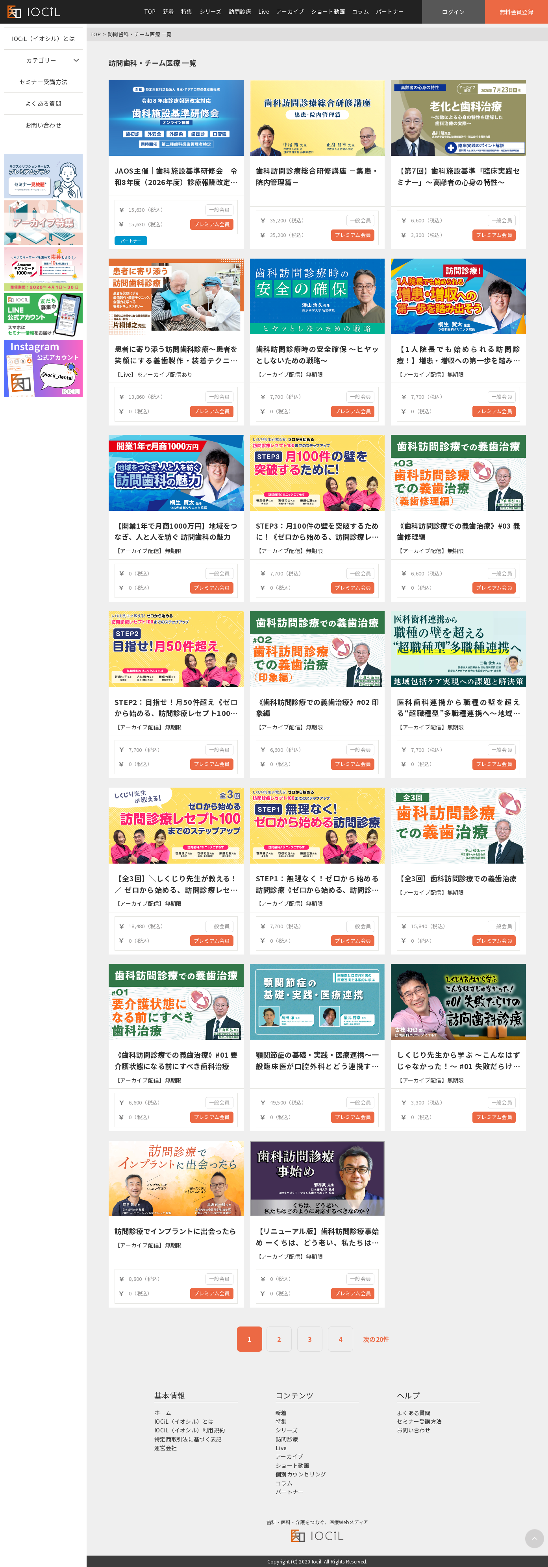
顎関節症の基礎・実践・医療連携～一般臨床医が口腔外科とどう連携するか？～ (317, 1065)
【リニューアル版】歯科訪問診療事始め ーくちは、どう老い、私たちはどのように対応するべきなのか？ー (317, 1242)
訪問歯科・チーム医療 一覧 (140, 34)
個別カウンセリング (301, 1474)
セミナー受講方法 (43, 82)
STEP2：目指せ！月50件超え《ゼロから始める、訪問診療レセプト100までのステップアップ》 (176, 713)
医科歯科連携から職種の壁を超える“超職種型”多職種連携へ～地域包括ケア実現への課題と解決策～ (458, 713)
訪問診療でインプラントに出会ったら (176, 1231)
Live (263, 11)
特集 (187, 11)
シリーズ (211, 11)
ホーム (162, 1413)
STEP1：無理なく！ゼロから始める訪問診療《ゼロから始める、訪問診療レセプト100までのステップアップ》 (317, 889)
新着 (168, 11)
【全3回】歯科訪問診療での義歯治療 (457, 878)
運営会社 (165, 1448)
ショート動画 (328, 11)
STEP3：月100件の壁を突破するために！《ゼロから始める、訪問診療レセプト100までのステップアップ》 (317, 536)
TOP (150, 11)
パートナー (390, 11)
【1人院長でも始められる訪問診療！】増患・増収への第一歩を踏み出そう (458, 360)
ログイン (453, 12)
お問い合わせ (43, 125)
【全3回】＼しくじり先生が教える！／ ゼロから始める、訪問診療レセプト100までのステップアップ (176, 889)
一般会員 (219, 209)
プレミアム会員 (212, 224)
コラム (360, 11)
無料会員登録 (516, 12)
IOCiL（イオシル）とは (43, 38)
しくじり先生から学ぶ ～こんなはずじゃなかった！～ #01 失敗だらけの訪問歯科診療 (458, 1065)
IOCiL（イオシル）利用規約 (189, 1430)
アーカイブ (290, 11)
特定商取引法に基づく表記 (188, 1439)
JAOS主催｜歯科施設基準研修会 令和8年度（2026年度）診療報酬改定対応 (176, 181)
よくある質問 (43, 103)
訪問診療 (240, 11)
